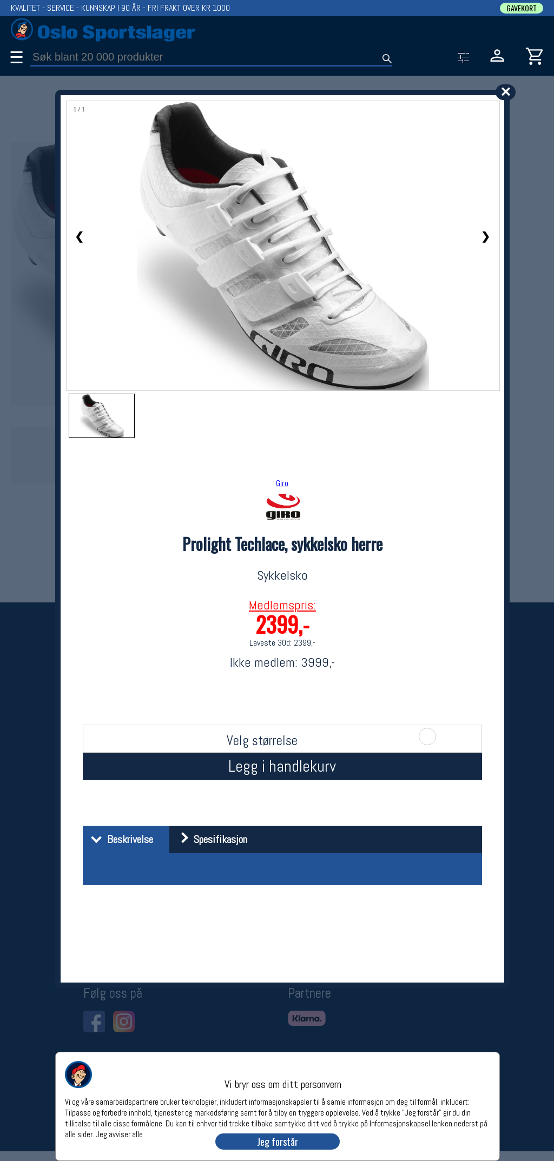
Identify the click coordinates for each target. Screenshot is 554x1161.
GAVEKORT (521, 8)
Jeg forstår (277, 1142)
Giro (282, 483)
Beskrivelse (119, 839)
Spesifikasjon (209, 839)
